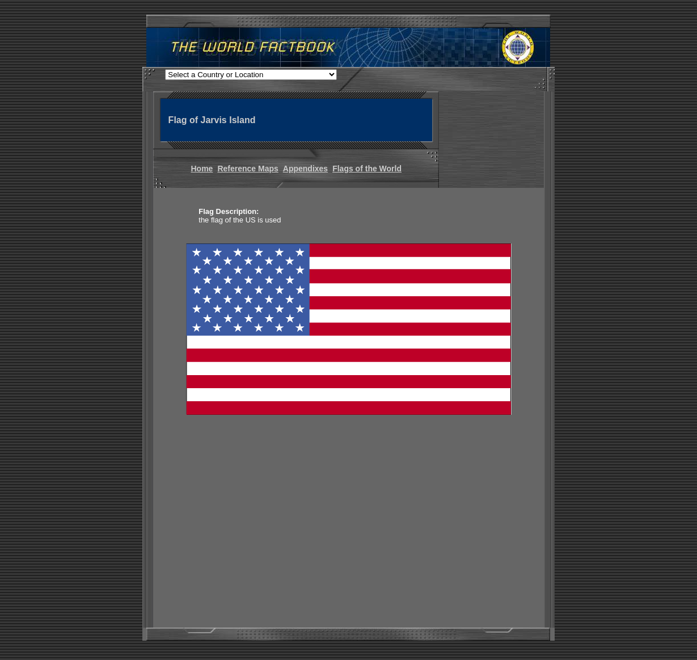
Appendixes (305, 168)
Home (202, 168)
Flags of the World (367, 168)
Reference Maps (247, 168)
